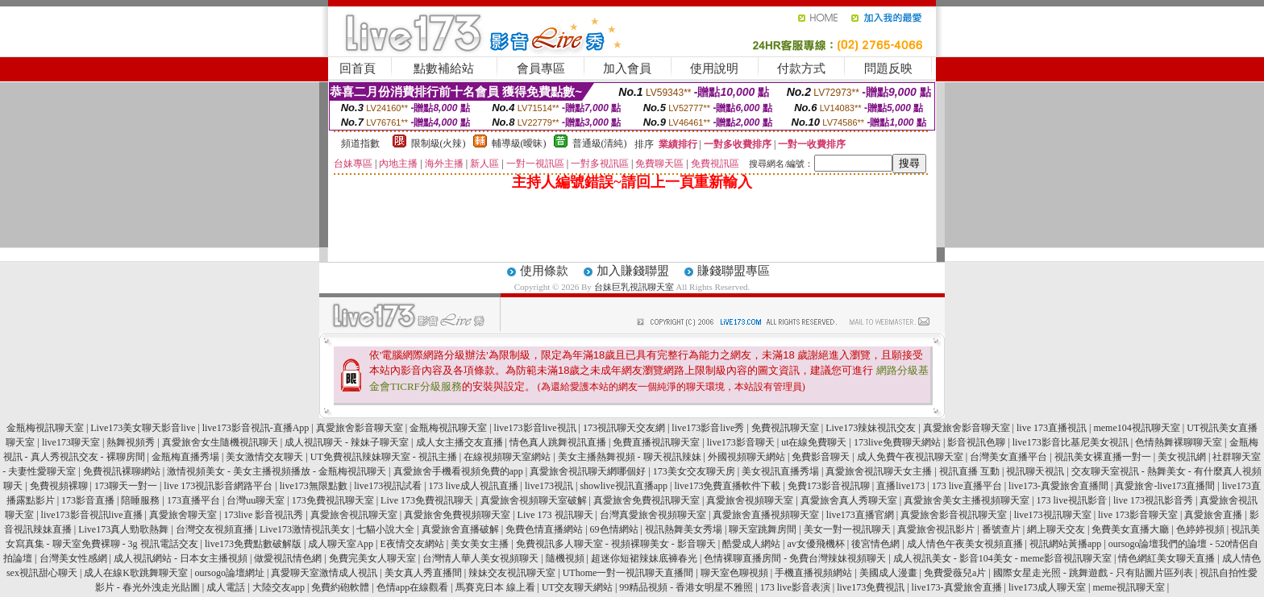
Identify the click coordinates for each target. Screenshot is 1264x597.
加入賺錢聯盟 (633, 270)
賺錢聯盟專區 (733, 270)
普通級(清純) (599, 143)
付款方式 (801, 68)
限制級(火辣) (438, 143)
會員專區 (541, 68)
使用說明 (714, 68)
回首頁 (357, 68)
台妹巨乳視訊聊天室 (634, 287)
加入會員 (627, 68)
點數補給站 (444, 68)
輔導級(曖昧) (519, 143)
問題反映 (888, 68)
